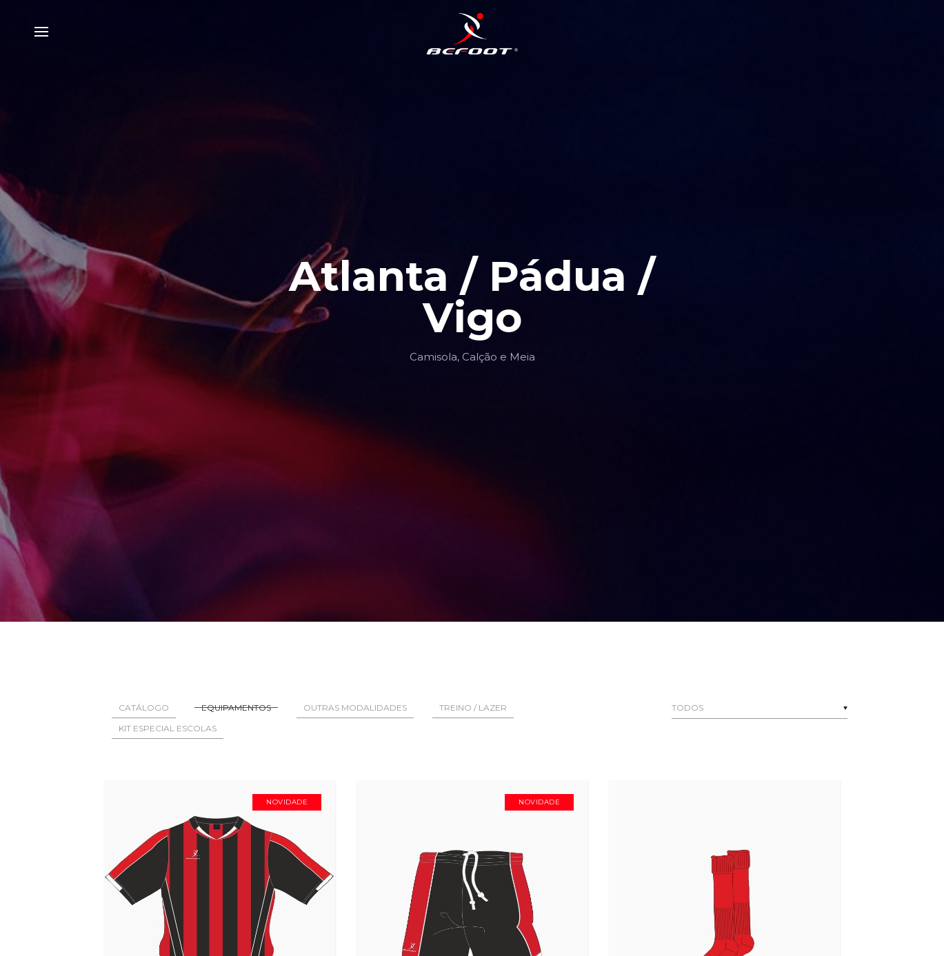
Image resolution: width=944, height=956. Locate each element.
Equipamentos (236, 707)
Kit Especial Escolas (168, 728)
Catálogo (144, 707)
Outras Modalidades (355, 707)
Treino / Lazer (473, 707)
